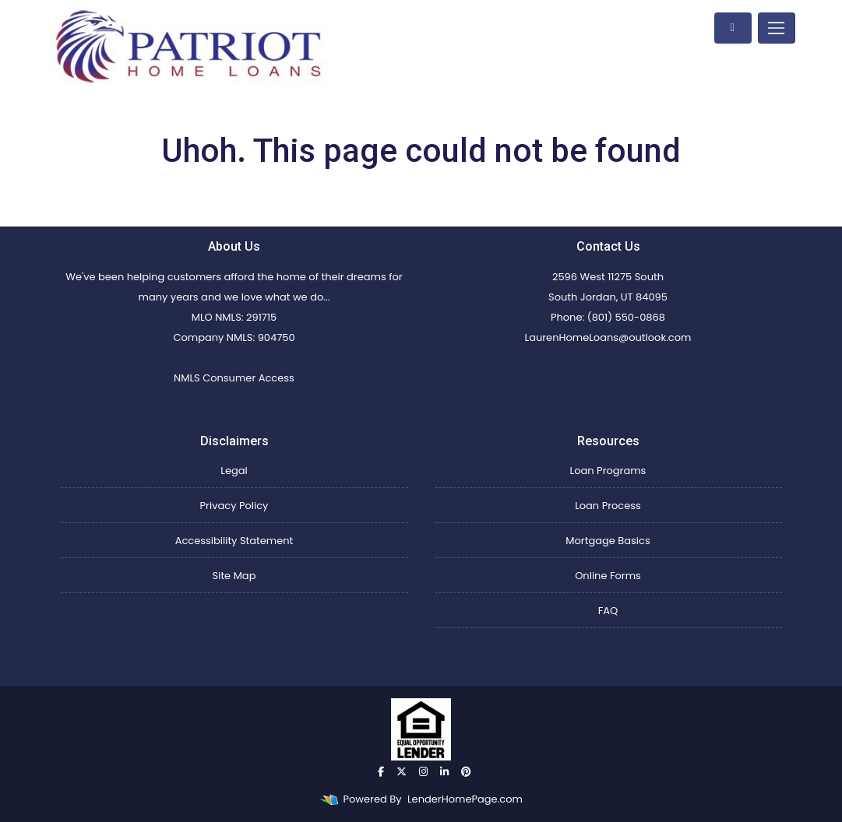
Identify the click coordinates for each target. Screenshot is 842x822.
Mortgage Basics (607, 540)
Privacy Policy (234, 505)
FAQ (608, 610)
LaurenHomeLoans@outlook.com (608, 337)
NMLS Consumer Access (234, 378)
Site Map (234, 575)
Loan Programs (608, 470)
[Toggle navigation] (776, 28)
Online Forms (608, 575)
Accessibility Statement (234, 540)
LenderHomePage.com (465, 799)
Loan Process (608, 505)
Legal (233, 470)
